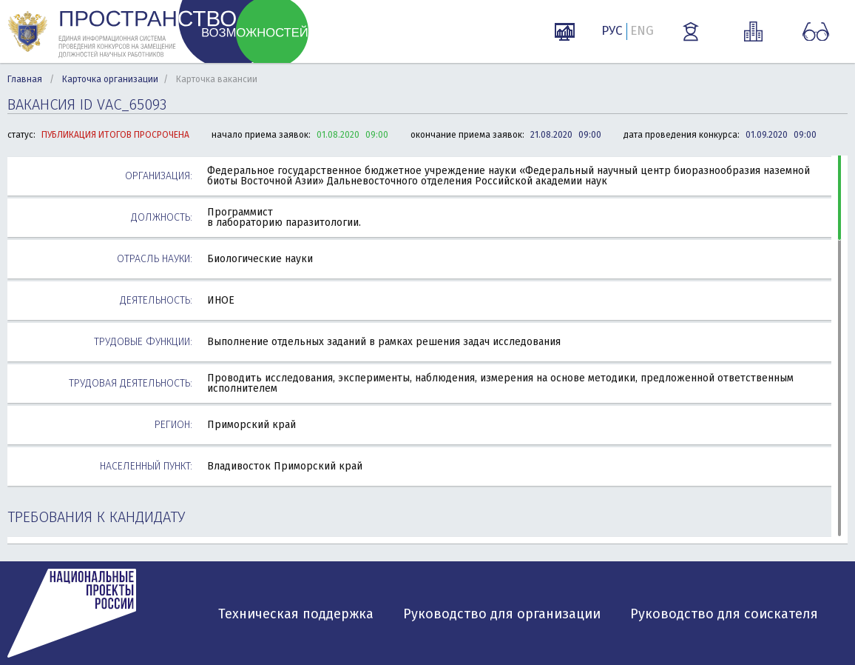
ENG (642, 31)
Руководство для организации (502, 614)
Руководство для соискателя (724, 614)
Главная (24, 79)
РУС (612, 31)
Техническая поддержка (296, 614)
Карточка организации (110, 79)
